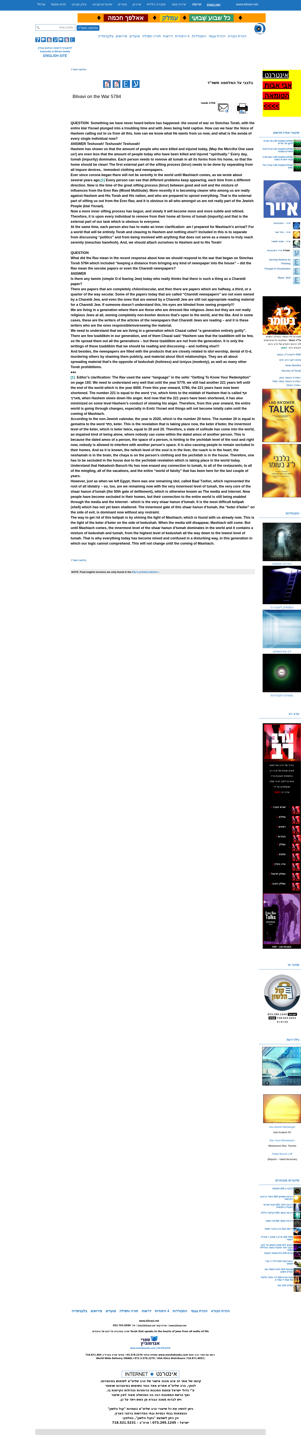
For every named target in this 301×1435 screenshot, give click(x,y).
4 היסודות (182, 36)
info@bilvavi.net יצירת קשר (152, 1325)
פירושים (121, 36)
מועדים (134, 36)
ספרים (122, 4)
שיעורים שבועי (102, 4)
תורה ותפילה (151, 36)
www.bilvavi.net (247, 4)
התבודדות (199, 36)
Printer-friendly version (246, 105)
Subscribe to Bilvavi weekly (55, 51)
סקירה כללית (156, 4)
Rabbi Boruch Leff (282, 1153)
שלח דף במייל (229, 103)
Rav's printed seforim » (145, 572)
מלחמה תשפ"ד (88, 28)
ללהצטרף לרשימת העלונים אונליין (55, 48)
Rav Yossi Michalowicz (282, 1140)
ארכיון (137, 4)
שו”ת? (41, 4)
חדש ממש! (58, 4)
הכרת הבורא (237, 36)
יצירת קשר (178, 4)
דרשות (168, 36)
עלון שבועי (79, 4)
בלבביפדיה (105, 36)
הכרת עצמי (217, 36)
